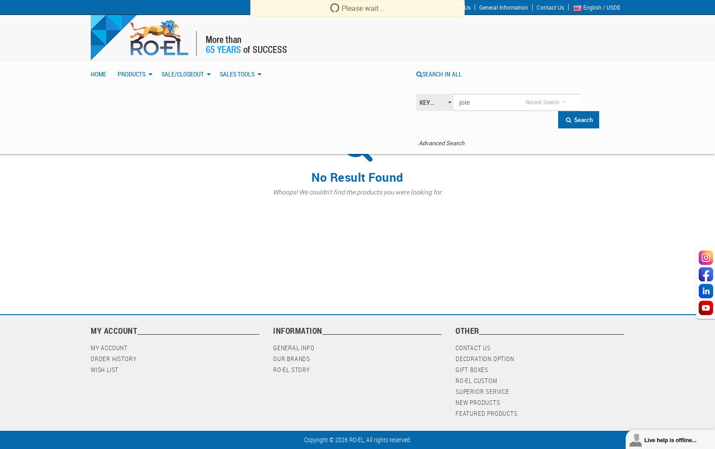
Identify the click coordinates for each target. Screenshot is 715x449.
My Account (109, 347)
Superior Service (482, 391)
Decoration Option (485, 358)
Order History (113, 358)
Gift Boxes (472, 369)
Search (579, 120)
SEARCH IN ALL (439, 74)
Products (131, 74)
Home (98, 74)
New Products (478, 402)
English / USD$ (598, 7)
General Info (294, 347)
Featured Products (487, 413)
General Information (503, 7)
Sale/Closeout (182, 74)
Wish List (105, 369)
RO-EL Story (291, 369)
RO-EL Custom (476, 380)
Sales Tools (237, 74)
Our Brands (291, 358)
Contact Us (550, 7)
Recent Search (542, 102)
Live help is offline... (670, 440)
